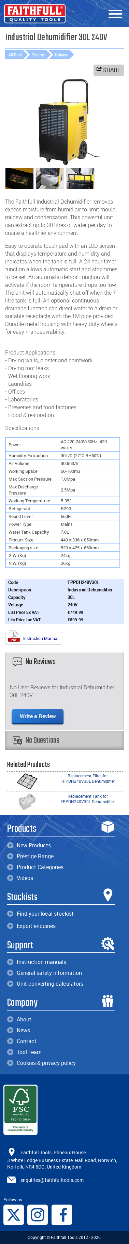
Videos (20, 878)
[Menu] (115, 14)
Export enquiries (31, 926)
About (19, 1019)
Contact (22, 1041)
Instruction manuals (36, 962)
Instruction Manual (32, 637)
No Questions (36, 740)
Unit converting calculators (45, 983)
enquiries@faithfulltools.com (52, 1179)
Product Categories (35, 867)
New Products (29, 845)
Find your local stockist (40, 913)
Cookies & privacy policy (41, 1063)
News (18, 1030)
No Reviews (34, 662)
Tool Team (24, 1052)
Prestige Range (30, 856)
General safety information (44, 973)
